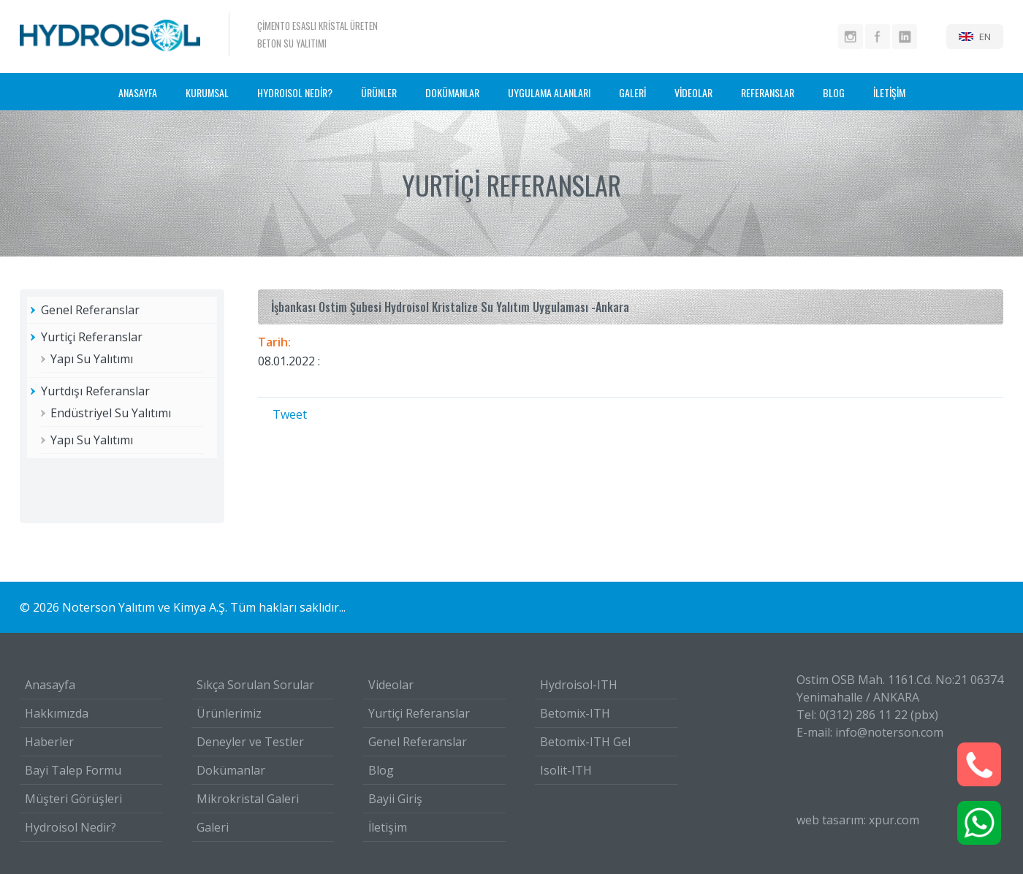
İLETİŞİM (889, 92)
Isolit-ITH (566, 770)
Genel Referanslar (90, 310)
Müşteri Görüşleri (73, 799)
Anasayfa (50, 685)
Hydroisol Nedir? (70, 827)
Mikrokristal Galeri (248, 799)
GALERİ (632, 92)
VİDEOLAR (693, 92)
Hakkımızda (56, 713)
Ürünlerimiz (229, 713)
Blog (381, 770)
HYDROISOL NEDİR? (294, 92)
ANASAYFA (137, 92)
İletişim (387, 827)
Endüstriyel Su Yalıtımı (110, 413)
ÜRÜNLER (379, 92)
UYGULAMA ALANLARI (549, 92)
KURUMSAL (207, 92)
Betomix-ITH (575, 713)
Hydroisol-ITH (578, 685)
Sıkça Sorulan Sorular (255, 685)
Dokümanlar (231, 770)
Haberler (49, 742)
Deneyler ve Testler (250, 742)
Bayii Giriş (395, 799)
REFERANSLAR (767, 92)
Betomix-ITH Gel (585, 742)
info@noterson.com (889, 732)
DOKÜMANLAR (452, 92)
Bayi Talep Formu (73, 770)
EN (985, 36)
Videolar (391, 685)
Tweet (290, 414)
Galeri (213, 827)
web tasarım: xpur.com (857, 820)
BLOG (834, 92)
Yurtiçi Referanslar (91, 337)
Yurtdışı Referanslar (95, 391)
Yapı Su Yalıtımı (91, 359)
